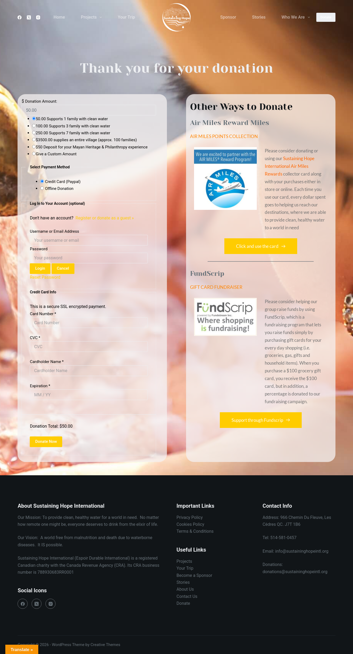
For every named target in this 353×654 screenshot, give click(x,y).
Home (59, 17)
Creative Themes (105, 644)
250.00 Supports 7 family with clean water (73, 133)
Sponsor (228, 17)
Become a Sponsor (194, 575)
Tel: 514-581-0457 (280, 537)
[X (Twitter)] (29, 17)
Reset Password (45, 277)
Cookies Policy (190, 524)
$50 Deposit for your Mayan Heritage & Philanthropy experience (92, 147)
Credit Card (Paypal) (63, 181)
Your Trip (126, 17)
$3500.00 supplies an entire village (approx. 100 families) (86, 140)
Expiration (40, 386)
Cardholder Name (47, 361)
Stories (259, 17)
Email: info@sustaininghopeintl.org (296, 551)
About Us (185, 589)
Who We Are (296, 17)
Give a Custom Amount (56, 154)
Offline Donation (59, 188)
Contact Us (186, 596)
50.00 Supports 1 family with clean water (72, 118)
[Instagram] (38, 17)
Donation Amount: (41, 101)
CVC (35, 337)
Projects (92, 17)
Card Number (43, 313)
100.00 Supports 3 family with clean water (73, 126)
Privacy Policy (189, 517)
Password (38, 249)
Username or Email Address (54, 231)
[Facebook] (20, 17)
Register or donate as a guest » (104, 217)
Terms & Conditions (195, 531)
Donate (325, 17)
